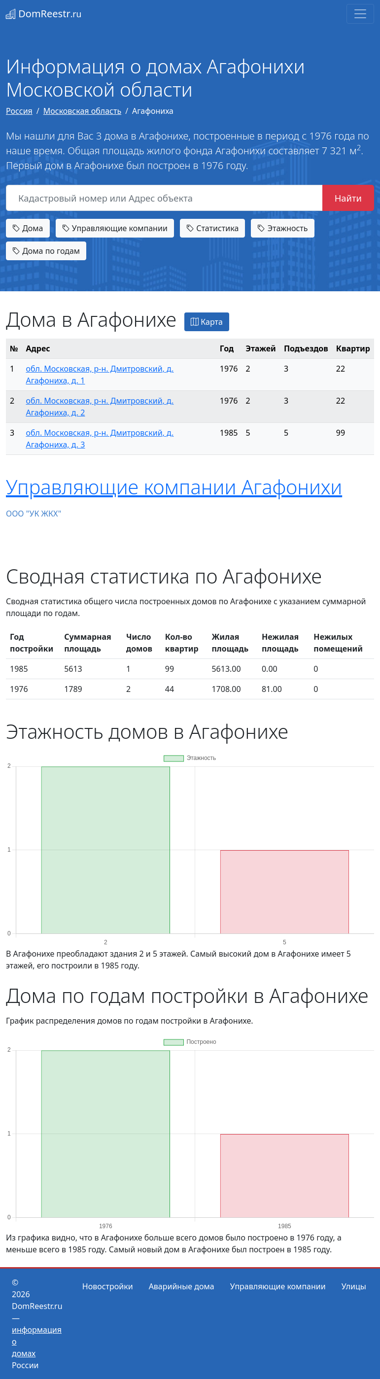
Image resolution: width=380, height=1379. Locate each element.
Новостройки (107, 1286)
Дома (27, 228)
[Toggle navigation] (360, 14)
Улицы (354, 1286)
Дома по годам (46, 250)
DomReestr (43, 13)
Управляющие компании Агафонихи (174, 486)
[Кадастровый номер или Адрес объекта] (164, 198)
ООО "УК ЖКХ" (33, 513)
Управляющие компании (115, 228)
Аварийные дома (181, 1286)
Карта (207, 321)
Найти (348, 198)
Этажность (282, 228)
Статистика (212, 228)
